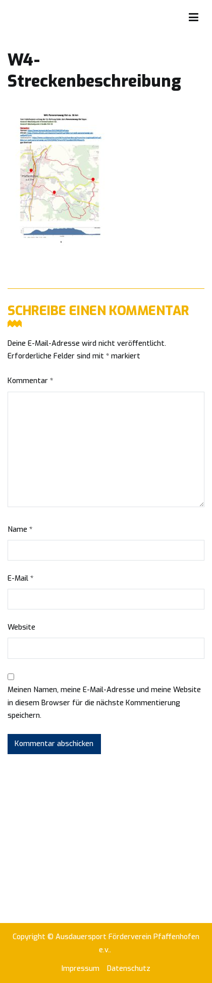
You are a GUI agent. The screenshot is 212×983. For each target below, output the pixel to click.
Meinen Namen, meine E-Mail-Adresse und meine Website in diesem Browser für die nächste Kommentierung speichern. (104, 703)
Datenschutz (128, 968)
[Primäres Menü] (193, 17)
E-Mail (20, 578)
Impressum (80, 968)
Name (20, 529)
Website (21, 627)
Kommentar (30, 381)
